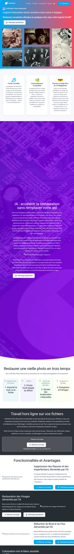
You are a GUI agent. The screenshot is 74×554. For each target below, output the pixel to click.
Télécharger (64, 3)
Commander (42, 3)
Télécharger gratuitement (15, 22)
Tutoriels (35, 3)
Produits (28, 3)
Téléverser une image (36, 445)
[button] (55, 3)
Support (49, 3)
